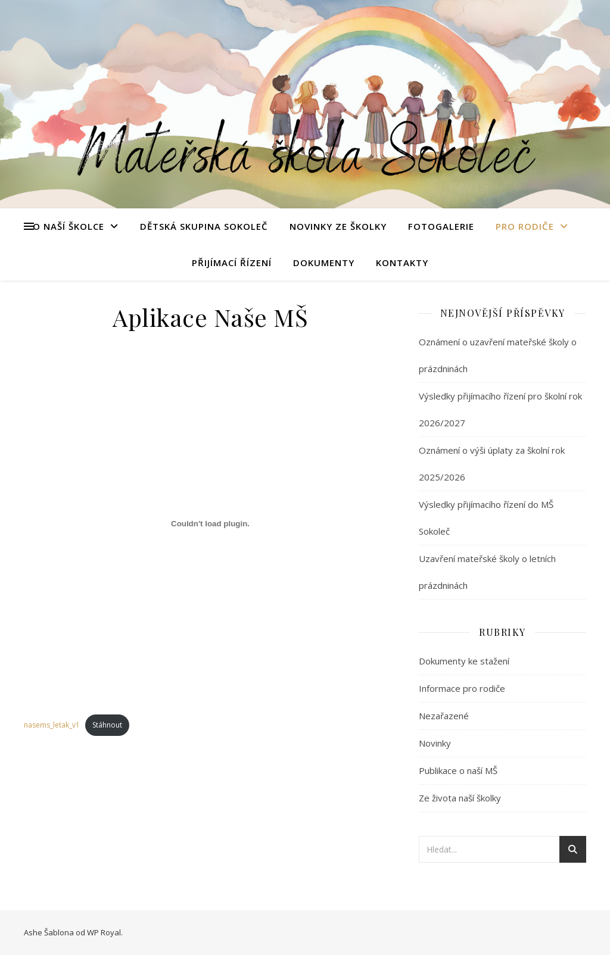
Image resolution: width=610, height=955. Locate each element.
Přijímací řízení (232, 263)
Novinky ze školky (338, 226)
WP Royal (104, 932)
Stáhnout (107, 725)
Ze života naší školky (460, 798)
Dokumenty (323, 263)
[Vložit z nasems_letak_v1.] (210, 523)
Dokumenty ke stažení (464, 661)
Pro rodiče (525, 226)
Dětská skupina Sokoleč (204, 226)
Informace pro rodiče (462, 688)
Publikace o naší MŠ (458, 770)
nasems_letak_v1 (52, 725)
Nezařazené (444, 716)
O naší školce (68, 226)
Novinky (435, 743)
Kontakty (402, 263)
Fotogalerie (441, 226)
